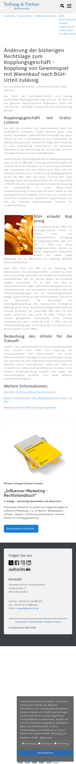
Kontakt (48, 621)
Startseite (9, 16)
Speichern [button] (31, 758)
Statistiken (45, 743)
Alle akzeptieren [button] (45, 753)
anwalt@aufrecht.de (28, 608)
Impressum (21, 621)
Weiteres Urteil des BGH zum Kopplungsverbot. (30, 407)
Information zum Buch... (21, 528)
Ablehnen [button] (59, 758)
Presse (57, 621)
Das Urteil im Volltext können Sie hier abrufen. (30, 392)
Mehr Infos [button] (46, 737)
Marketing (61, 743)
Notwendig (29, 743)
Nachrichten (25, 16)
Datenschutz (36, 621)
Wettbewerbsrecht (45, 16)
